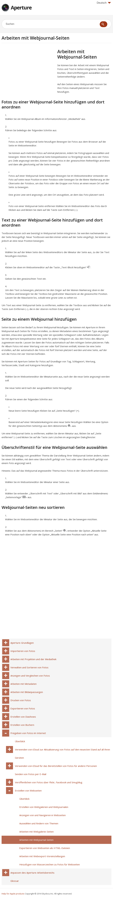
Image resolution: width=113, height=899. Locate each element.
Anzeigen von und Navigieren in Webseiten (42, 815)
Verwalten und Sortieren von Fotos (29, 667)
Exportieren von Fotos (22, 708)
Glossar (14, 880)
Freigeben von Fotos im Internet (28, 733)
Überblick (20, 741)
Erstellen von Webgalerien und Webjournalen (43, 807)
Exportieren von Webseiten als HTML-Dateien (44, 848)
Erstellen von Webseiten (28, 790)
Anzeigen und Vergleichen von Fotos (30, 675)
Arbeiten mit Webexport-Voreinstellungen (42, 856)
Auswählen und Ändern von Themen (38, 823)
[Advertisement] (28, 71)
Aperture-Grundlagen (22, 642)
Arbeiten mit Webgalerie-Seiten (36, 831)
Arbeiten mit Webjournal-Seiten (36, 839)
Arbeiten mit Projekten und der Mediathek (33, 659)
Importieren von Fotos (22, 651)
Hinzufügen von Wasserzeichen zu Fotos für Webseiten (49, 864)
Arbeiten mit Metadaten (23, 683)
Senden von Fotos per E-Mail (30, 774)
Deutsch (104, 2)
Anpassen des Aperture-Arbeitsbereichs (32, 872)
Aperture (21, 7)
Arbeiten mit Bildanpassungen (26, 692)
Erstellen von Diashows (23, 716)
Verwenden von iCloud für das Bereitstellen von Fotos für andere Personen (56, 765)
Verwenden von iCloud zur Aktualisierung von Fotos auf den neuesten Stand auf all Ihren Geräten (62, 753)
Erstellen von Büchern (22, 724)
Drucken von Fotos (20, 700)
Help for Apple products (13, 893)
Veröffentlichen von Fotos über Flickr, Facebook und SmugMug (48, 782)
